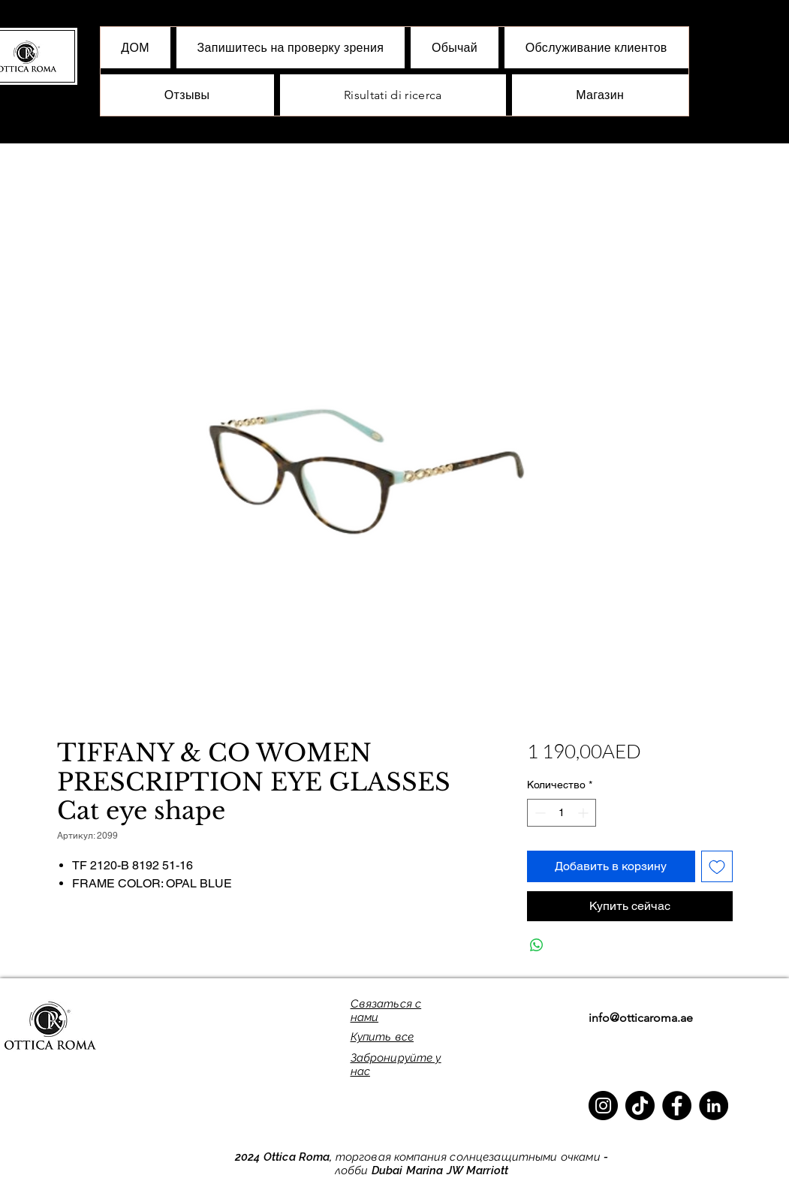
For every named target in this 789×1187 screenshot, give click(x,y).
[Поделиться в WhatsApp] (537, 945)
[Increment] (584, 813)
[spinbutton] (561, 813)
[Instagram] (603, 1105)
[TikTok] (640, 1105)
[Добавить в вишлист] (717, 866)
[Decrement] (538, 813)
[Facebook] (676, 1105)
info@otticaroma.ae (641, 1018)
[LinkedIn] (713, 1105)
